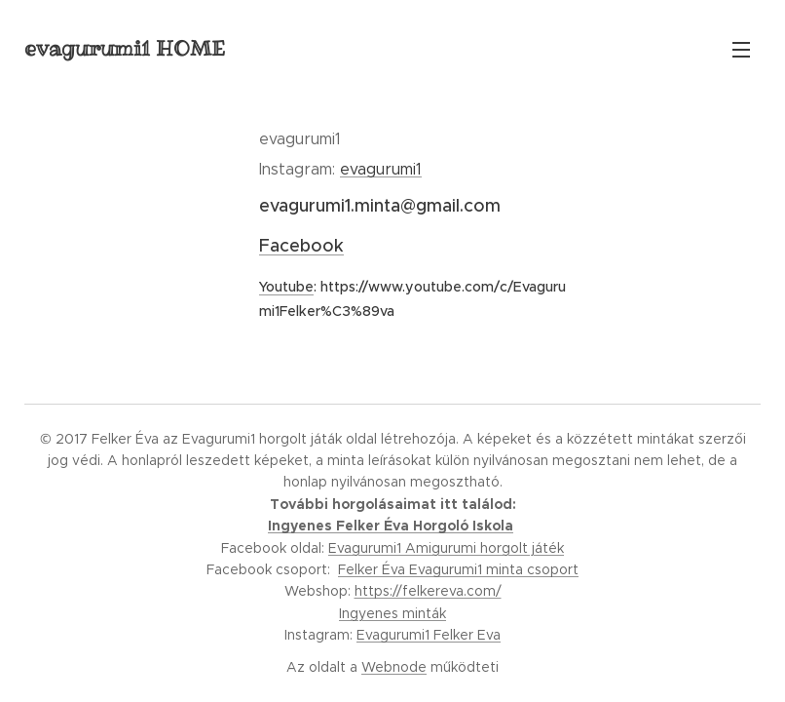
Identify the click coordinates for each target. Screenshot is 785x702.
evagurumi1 (381, 169)
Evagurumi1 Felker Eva (428, 635)
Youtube (286, 286)
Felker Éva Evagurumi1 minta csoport (458, 569)
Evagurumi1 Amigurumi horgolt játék (446, 548)
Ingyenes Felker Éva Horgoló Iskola (390, 525)
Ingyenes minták (392, 613)
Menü (741, 50)
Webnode (394, 667)
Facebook (301, 245)
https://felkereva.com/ (428, 591)
